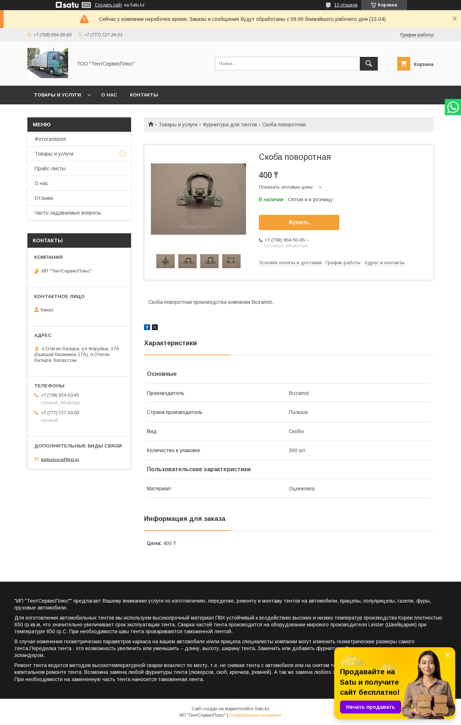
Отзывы (44, 198)
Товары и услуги (57, 95)
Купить (299, 222)
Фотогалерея (50, 139)
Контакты (144, 95)
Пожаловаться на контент (255, 715)
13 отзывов (346, 5)
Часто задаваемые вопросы (68, 213)
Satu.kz (262, 708)
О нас (109, 95)
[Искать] (369, 64)
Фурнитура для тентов (230, 124)
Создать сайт (108, 5)
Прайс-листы (50, 168)
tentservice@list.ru (60, 459)
